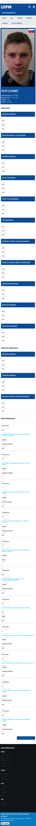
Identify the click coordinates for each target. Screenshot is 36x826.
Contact (3, 803)
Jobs (2, 795)
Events (3, 752)
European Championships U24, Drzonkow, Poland (18, 635)
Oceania (5, 23)
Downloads (4, 776)
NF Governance (16, 1)
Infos (2, 783)
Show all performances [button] (26, 738)
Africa (4, 18)
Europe (19, 18)
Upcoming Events (6, 755)
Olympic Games (6, 763)
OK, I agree (5, 823)
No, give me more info (7, 820)
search (29, 7)
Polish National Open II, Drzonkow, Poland (16, 608)
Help (2, 799)
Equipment (4, 805)
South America (17, 23)
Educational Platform (6, 1)
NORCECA (29, 18)
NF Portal (24, 1)
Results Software (6, 765)
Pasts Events (4, 758)
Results (3, 770)
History (3, 789)
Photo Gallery (5, 779)
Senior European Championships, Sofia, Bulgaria (17, 663)
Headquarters (5, 792)
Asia (11, 18)
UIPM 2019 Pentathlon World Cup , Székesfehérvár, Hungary (13, 579)
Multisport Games (6, 760)
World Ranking (5, 774)
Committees (5, 787)
